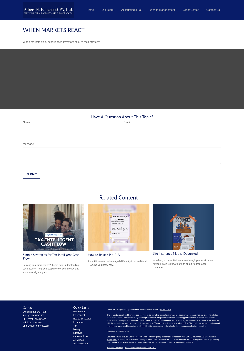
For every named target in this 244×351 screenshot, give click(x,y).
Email (127, 122)
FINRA (110, 339)
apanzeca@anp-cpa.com (36, 325)
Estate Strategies (82, 318)
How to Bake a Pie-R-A (104, 255)
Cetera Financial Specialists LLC (142, 337)
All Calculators (80, 343)
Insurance (78, 322)
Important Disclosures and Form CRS (140, 348)
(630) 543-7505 (38, 311)
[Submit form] (31, 174)
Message (28, 144)
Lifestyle (77, 333)
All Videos (78, 340)
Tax (75, 325)
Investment (79, 315)
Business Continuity (115, 348)
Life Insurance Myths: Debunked (175, 253)
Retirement (79, 311)
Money (76, 329)
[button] (90, 10)
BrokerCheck (165, 309)
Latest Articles (80, 336)
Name (26, 122)
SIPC (115, 339)
